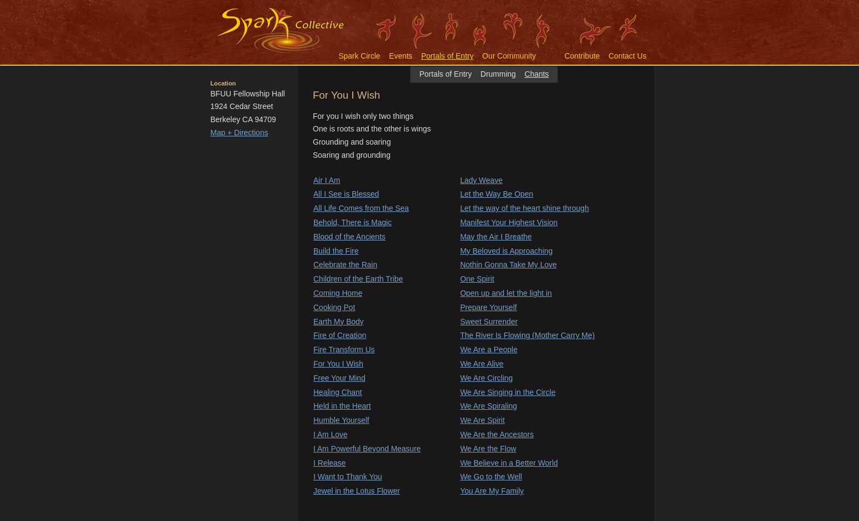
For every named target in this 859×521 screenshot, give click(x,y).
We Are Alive (481, 363)
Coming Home (337, 293)
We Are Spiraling (488, 406)
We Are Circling (486, 378)
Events (401, 55)
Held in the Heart (342, 406)
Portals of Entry (447, 55)
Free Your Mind (339, 378)
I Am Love (330, 434)
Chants (537, 74)
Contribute (582, 55)
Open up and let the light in (506, 293)
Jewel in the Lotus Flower (356, 490)
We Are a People (489, 349)
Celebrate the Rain (345, 264)
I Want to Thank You (347, 476)
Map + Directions (239, 132)
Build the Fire (335, 251)
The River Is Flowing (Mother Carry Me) (527, 335)
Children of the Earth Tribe (358, 278)
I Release (329, 463)
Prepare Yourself (488, 307)
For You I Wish (338, 363)
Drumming (498, 74)
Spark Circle (359, 55)
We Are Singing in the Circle (508, 392)
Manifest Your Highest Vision (509, 222)
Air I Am (326, 180)
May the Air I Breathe (496, 236)
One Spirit (477, 278)
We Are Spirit (482, 420)
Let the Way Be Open (496, 194)
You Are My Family (492, 490)
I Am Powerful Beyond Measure (367, 448)
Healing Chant (337, 392)
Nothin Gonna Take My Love (508, 264)
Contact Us (627, 55)
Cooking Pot (334, 307)
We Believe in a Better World (509, 463)
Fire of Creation (339, 335)
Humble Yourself (341, 420)
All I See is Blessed (346, 194)
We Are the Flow (488, 448)
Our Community (509, 55)
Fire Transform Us (344, 349)
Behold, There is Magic (352, 222)
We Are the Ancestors (497, 434)
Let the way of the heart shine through (524, 208)
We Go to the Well (491, 476)
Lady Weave (481, 180)
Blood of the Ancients (349, 236)
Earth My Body (338, 321)
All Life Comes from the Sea (361, 208)
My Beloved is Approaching (506, 251)
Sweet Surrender (489, 321)
